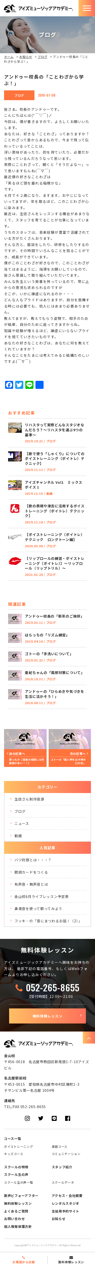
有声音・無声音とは (31, 884)
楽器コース (60, 1146)
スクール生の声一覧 (18, 1182)
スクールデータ (63, 1182)
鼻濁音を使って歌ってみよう (38, 908)
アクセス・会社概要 (67, 1195)
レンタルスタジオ (66, 1203)
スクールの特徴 (16, 1167)
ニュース (21, 823)
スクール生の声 (16, 1174)
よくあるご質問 (16, 1211)
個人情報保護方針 (18, 1226)
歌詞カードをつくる (31, 872)
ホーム (9, 56)
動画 (18, 835)
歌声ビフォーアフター (21, 1195)
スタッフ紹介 (62, 1167)
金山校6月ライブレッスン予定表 (41, 896)
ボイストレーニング (18, 1146)
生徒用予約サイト (66, 1211)
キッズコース (13, 1154)
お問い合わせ (14, 1218)
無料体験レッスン (48, 1015)
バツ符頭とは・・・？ (33, 859)
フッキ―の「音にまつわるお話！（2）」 (48, 920)
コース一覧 (12, 1138)
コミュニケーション (66, 1154)
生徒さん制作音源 (29, 799)
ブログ (42, 56)
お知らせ (25, 56)
